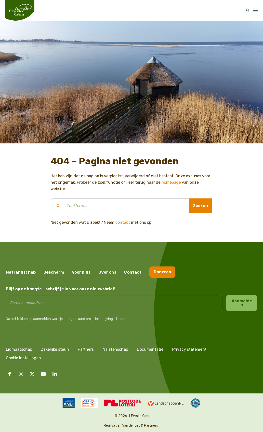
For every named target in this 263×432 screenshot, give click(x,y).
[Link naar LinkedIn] (54, 374)
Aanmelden (242, 303)
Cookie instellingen (23, 358)
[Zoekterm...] (131, 205)
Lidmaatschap (19, 349)
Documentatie (150, 349)
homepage (171, 182)
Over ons (107, 272)
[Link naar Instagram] (21, 374)
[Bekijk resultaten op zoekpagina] (200, 205)
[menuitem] (246, 10)
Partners (86, 349)
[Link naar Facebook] (9, 374)
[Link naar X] (32, 374)
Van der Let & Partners (140, 425)
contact (122, 222)
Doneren (162, 272)
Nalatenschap (115, 349)
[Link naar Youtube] (43, 374)
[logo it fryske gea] (19, 10)
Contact (133, 272)
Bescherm (53, 272)
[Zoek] (246, 10)
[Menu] (255, 10)
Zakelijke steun (55, 349)
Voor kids (81, 272)
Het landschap (21, 272)
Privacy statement (189, 349)
